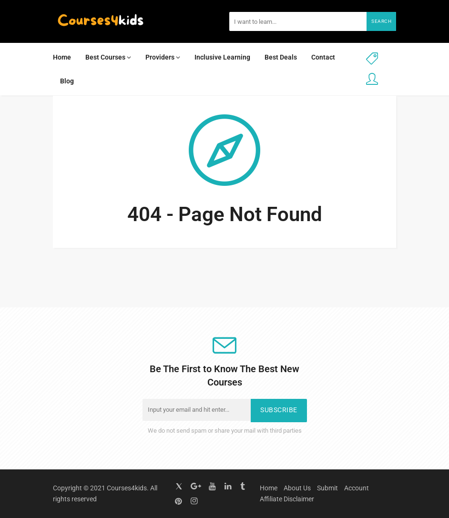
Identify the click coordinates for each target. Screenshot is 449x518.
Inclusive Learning (222, 57)
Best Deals (281, 57)
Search (381, 21)
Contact (323, 57)
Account (356, 488)
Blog (67, 81)
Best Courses (108, 57)
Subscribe (278, 410)
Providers (162, 57)
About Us (297, 488)
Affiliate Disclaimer (287, 499)
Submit (327, 488)
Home (62, 57)
